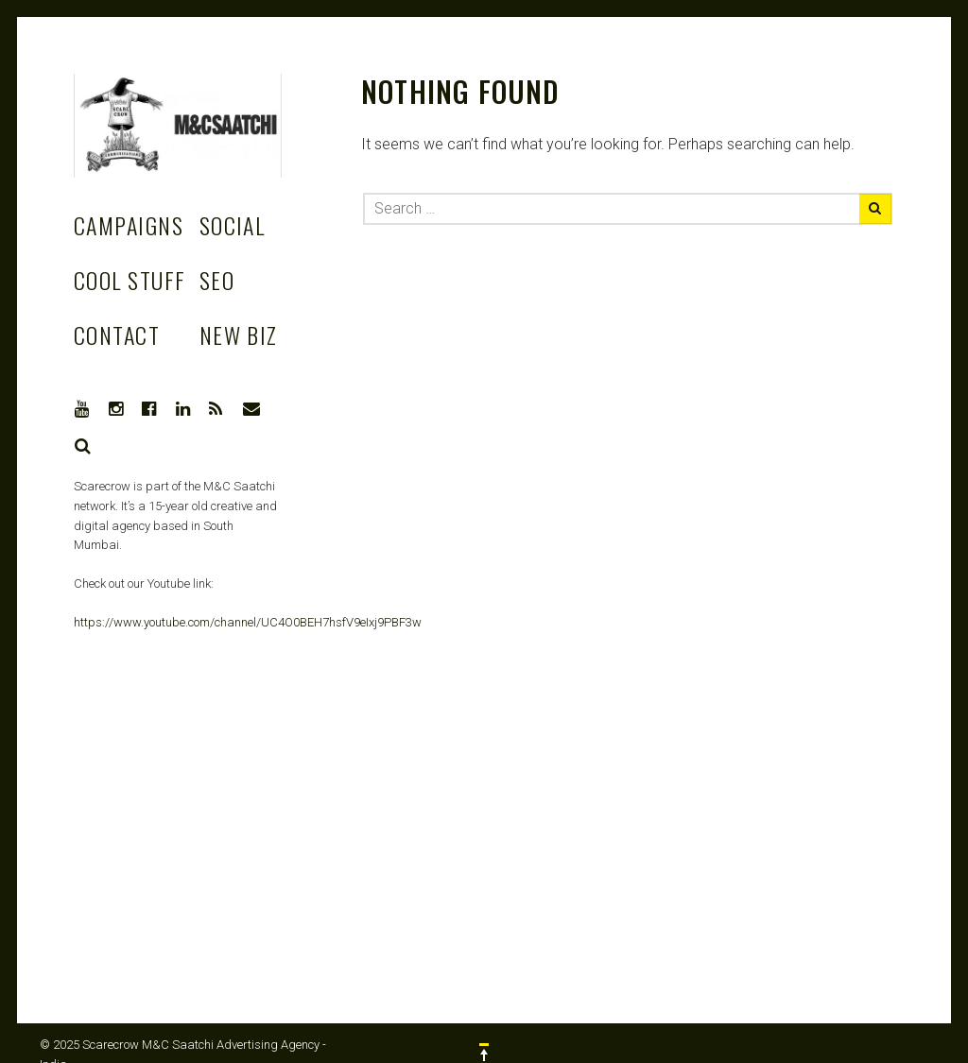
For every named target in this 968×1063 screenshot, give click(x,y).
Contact (117, 334)
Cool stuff (129, 280)
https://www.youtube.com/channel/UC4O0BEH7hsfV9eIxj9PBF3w (248, 622)
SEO (216, 280)
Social (232, 225)
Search (83, 446)
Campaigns (128, 225)
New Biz (238, 334)
